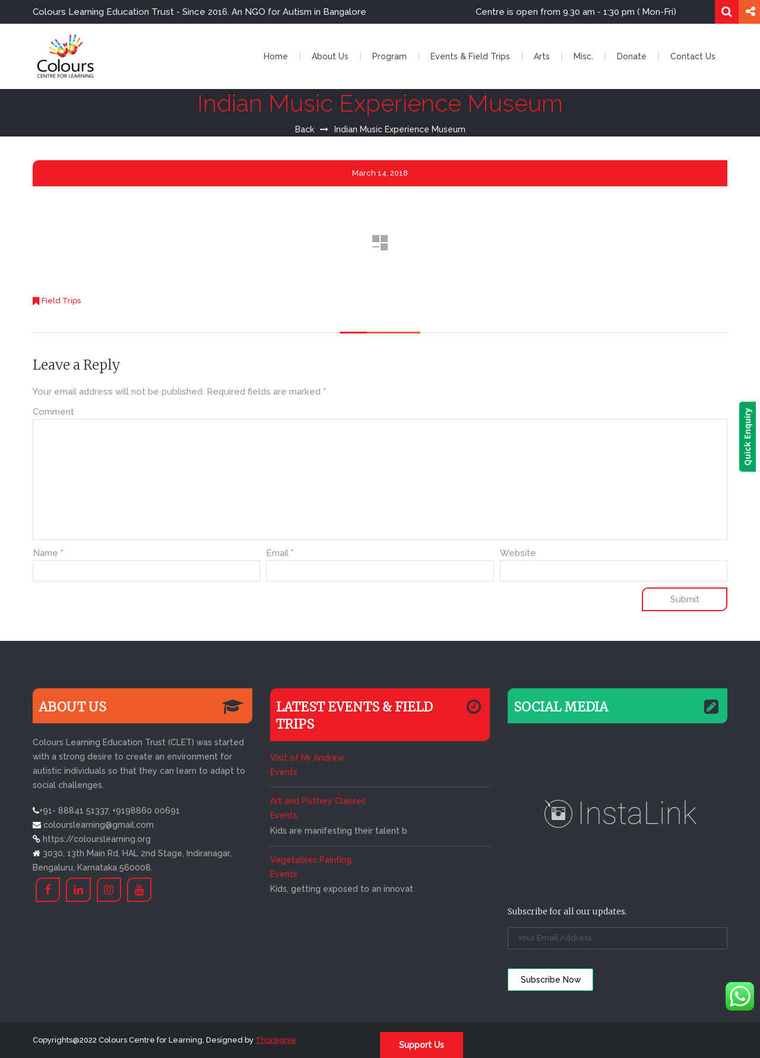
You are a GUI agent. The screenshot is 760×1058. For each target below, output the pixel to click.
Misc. (583, 56)
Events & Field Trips (470, 56)
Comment (53, 411)
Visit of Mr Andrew (307, 757)
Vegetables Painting (311, 860)
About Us (330, 56)
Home (276, 56)
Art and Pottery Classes (318, 801)
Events (283, 772)
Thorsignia (275, 1039)
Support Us (421, 1045)
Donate (632, 56)
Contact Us (692, 56)
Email (280, 553)
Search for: (727, 12)
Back (304, 129)
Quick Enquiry (751, 437)
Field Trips (61, 300)
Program (389, 56)
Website (518, 553)
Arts (542, 56)
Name (48, 553)
